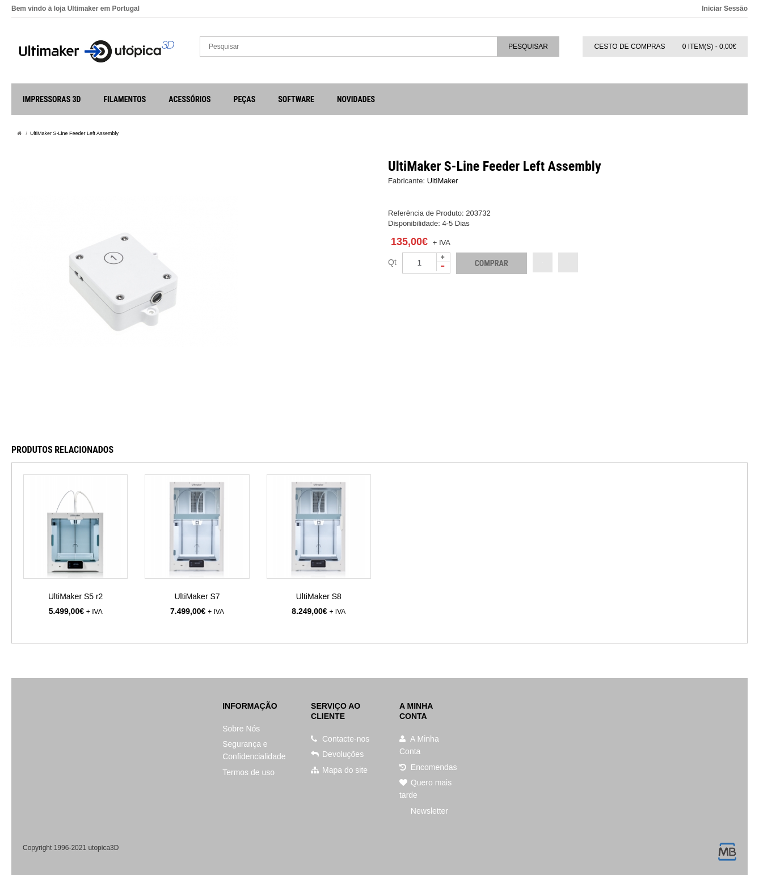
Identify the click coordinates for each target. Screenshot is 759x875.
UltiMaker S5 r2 (75, 596)
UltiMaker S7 (197, 596)
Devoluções (337, 754)
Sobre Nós (241, 728)
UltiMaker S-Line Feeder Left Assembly (74, 133)
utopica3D (103, 848)
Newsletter (428, 810)
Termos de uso (248, 772)
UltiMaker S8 (318, 596)
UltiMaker (442, 180)
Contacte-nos (340, 738)
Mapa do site (339, 770)
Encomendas (428, 767)
